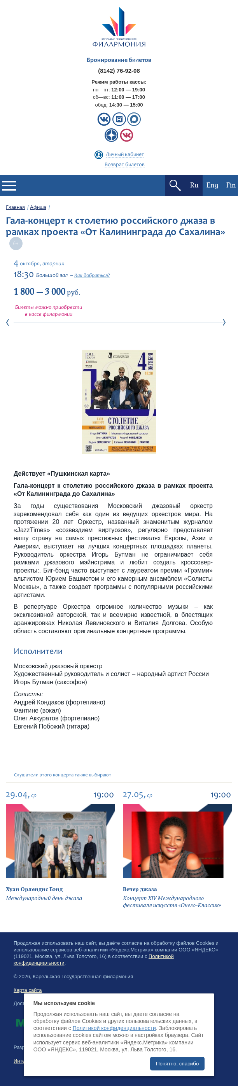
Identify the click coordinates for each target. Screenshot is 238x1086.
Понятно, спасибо (177, 1064)
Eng (212, 185)
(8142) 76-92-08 (119, 70)
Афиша (38, 207)
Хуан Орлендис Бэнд (34, 889)
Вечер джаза (140, 889)
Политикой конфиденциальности (114, 1028)
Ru (194, 185)
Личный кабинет (125, 155)
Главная (15, 207)
